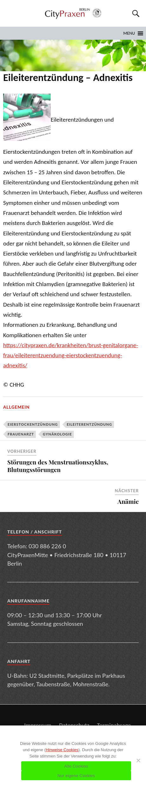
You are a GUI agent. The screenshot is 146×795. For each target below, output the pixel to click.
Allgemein (16, 407)
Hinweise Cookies (62, 749)
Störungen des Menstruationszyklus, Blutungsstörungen (57, 466)
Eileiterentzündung (89, 424)
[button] (129, 33)
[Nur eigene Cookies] (138, 760)
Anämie (128, 501)
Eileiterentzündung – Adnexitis (68, 77)
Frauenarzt (21, 434)
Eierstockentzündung (33, 424)
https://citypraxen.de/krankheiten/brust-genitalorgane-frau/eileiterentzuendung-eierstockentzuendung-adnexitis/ (70, 355)
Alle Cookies (76, 766)
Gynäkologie (57, 434)
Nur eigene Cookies (76, 775)
